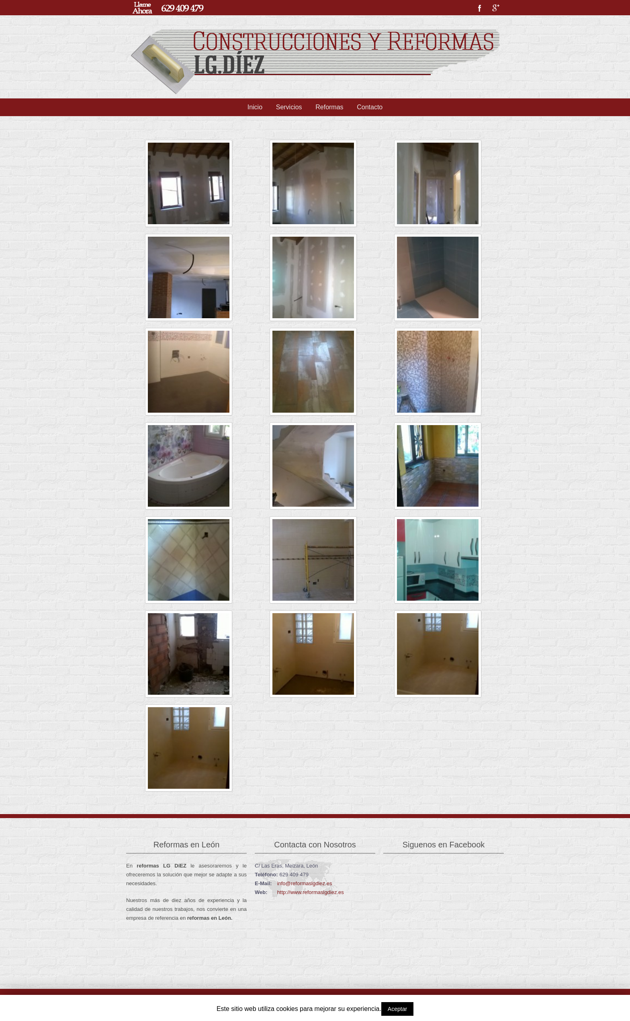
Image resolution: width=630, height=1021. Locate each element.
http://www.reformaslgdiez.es (310, 892)
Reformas (329, 107)
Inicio (255, 107)
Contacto (369, 107)
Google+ (496, 8)
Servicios (289, 107)
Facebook (480, 8)
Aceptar (397, 1009)
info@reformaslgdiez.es (304, 883)
